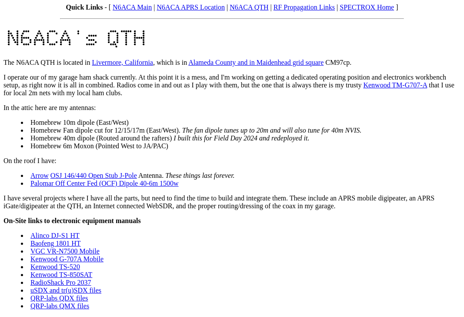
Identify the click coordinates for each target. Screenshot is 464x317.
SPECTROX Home (367, 7)
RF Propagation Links (304, 7)
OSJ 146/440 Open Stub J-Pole (93, 175)
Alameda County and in (222, 62)
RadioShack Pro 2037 (60, 282)
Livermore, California (122, 62)
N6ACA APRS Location (191, 7)
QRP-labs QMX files (59, 306)
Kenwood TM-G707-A (395, 85)
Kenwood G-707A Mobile (66, 259)
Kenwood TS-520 (55, 266)
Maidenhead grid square (290, 62)
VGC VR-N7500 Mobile (65, 251)
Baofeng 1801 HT (55, 243)
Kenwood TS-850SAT (61, 274)
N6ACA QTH (249, 7)
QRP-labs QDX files (59, 298)
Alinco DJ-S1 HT (55, 235)
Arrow (39, 175)
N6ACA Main (132, 7)
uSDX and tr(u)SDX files (65, 290)
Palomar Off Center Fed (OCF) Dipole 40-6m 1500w (104, 183)
